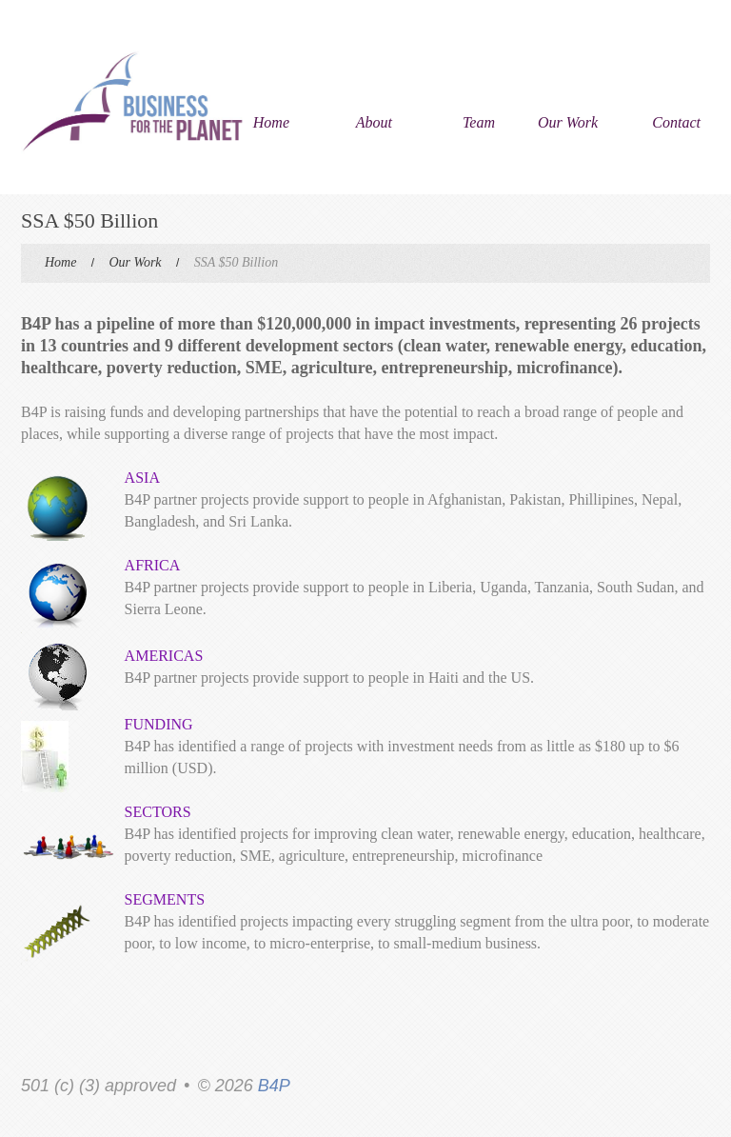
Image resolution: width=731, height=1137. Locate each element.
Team (479, 122)
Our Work (568, 122)
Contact (676, 122)
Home (271, 122)
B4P (274, 1085)
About (374, 122)
